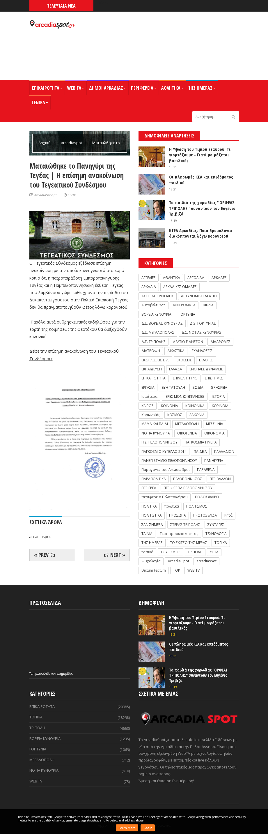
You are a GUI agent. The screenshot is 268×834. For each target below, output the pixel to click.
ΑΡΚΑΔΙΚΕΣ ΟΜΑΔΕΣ (180, 286)
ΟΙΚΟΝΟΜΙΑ (214, 433)
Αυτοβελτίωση (153, 305)
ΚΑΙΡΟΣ (147, 405)
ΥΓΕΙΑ (214, 551)
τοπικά (147, 551)
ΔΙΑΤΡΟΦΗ (150, 350)
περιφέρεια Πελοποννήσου (164, 496)
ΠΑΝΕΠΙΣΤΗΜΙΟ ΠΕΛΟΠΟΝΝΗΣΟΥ (169, 460)
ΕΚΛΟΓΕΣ (206, 360)
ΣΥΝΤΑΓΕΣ (215, 524)
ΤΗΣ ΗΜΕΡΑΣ (201, 88)
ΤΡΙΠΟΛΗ (195, 551)
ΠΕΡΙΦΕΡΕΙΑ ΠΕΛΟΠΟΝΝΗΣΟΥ (188, 487)
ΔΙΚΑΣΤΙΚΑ (175, 350)
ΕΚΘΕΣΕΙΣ (184, 360)
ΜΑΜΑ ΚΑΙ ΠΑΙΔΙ (154, 423)
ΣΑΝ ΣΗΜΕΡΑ (152, 524)
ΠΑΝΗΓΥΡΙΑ (213, 460)
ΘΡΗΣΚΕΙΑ (219, 387)
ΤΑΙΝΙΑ (146, 533)
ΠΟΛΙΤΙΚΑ (149, 506)
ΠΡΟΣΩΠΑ (177, 515)
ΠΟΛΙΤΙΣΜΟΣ (196, 506)
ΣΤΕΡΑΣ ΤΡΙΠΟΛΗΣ (185, 524)
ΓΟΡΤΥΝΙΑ (187, 314)
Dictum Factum (153, 570)
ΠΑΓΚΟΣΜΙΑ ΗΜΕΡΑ (201, 442)
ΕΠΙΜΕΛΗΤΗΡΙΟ (185, 378)
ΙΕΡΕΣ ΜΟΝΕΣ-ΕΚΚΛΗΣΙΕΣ (185, 396)
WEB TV (75, 88)
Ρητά (228, 515)
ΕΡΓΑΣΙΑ (148, 387)
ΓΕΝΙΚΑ (40, 102)
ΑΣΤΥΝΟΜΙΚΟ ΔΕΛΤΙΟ (199, 296)
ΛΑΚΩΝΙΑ (197, 414)
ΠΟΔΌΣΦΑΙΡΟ (207, 496)
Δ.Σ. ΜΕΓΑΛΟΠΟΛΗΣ (157, 332)
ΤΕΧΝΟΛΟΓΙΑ (216, 533)
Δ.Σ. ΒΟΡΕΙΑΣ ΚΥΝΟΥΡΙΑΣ (162, 323)
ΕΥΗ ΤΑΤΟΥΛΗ (173, 387)
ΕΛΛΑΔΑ (175, 369)
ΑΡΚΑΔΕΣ (219, 277)
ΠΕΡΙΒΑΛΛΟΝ (220, 478)
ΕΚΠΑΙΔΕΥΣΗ (151, 369)
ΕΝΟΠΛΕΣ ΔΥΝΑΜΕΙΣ (206, 369)
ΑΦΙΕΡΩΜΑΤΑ (184, 305)
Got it (147, 828)
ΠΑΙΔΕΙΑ (200, 451)
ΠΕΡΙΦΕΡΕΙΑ (143, 88)
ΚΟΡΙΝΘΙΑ (220, 405)
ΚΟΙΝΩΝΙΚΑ (195, 405)
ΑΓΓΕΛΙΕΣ (148, 277)
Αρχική (45, 142)
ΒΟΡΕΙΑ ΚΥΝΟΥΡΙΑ (156, 314)
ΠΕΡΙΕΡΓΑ (148, 487)
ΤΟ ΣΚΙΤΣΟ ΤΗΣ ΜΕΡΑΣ (188, 542)
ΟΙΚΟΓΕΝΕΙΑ (187, 433)
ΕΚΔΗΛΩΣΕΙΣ (202, 350)
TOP (176, 570)
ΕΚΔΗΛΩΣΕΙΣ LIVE (155, 360)
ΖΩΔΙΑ (197, 387)
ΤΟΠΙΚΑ (220, 542)
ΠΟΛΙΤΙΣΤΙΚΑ (151, 515)
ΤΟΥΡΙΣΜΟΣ (170, 551)
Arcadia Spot (178, 561)
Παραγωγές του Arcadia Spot (165, 469)
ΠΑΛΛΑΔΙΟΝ (224, 451)
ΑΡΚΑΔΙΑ (148, 286)
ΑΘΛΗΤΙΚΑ (172, 88)
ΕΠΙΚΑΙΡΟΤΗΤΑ (47, 88)
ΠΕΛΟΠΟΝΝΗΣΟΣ (187, 478)
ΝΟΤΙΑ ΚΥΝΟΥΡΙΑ (155, 433)
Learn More (127, 828)
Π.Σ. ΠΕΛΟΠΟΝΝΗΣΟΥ (159, 442)
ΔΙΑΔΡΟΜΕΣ (220, 341)
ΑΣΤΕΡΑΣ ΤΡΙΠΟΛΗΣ (157, 296)
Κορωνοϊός (150, 414)
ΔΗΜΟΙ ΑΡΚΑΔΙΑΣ (107, 88)
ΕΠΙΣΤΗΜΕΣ (214, 378)
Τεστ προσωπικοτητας (179, 533)
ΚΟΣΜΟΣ (174, 414)
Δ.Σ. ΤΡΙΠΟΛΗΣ (153, 341)
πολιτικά (171, 506)
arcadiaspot (72, 142)
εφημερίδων (65, 674)
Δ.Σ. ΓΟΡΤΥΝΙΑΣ (203, 323)
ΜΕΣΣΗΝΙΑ (214, 423)
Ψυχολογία (151, 561)
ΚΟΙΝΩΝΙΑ (169, 405)
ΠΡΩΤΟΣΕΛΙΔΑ (205, 515)
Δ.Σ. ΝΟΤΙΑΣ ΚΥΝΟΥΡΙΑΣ (201, 332)
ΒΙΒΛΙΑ (208, 305)
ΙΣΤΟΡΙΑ (218, 396)
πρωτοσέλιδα (42, 674)
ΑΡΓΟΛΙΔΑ (195, 277)
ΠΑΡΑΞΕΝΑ (206, 469)
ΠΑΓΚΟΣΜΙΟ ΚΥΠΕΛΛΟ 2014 (164, 451)
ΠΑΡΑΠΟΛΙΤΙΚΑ (153, 478)
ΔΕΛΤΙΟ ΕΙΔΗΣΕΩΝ (188, 341)
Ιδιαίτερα (149, 396)
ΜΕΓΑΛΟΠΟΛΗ (187, 423)
